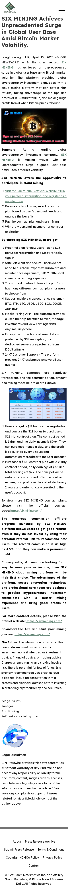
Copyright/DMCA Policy (22, 857)
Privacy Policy (52, 857)
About (17, 841)
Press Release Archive (40, 841)
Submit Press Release (19, 849)
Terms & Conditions (51, 849)
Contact (34, 865)
